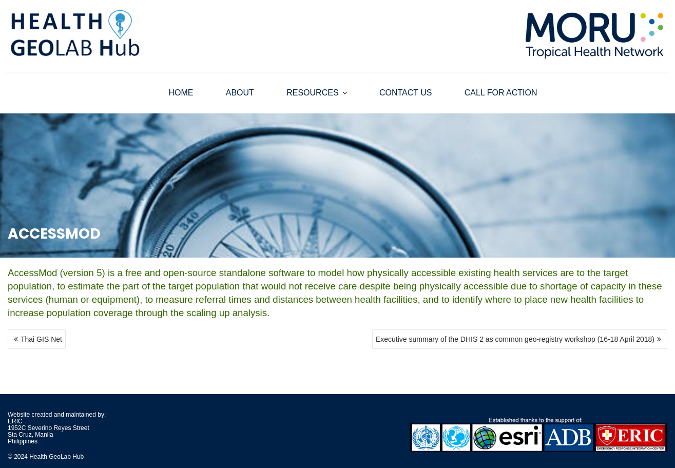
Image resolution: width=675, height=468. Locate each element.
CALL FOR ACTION (501, 92)
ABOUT (240, 92)
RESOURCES (312, 92)
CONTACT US (405, 92)
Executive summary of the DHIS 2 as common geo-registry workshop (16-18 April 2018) (515, 339)
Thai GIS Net (41, 339)
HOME (180, 92)
